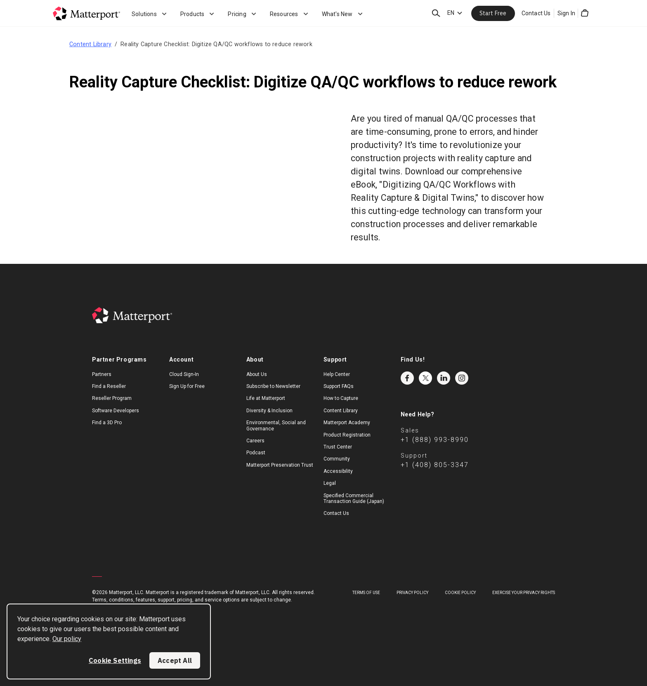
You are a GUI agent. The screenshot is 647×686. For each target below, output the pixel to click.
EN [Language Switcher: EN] (450, 12)
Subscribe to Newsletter (273, 386)
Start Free (493, 13)
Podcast (255, 453)
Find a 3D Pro (107, 422)
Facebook (407, 378)
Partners (101, 374)
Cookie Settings (115, 660)
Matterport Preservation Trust (279, 465)
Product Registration (347, 435)
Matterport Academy (347, 422)
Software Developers (115, 410)
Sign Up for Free (187, 386)
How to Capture (341, 398)
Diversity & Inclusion (269, 410)
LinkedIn (443, 378)
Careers (255, 441)
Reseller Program (112, 398)
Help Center (337, 374)
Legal (330, 483)
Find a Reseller (109, 386)
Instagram (461, 378)
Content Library (90, 44)
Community (337, 459)
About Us (256, 374)
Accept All (175, 660)
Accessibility (338, 471)
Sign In (566, 13)
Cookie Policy (460, 592)
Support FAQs (339, 386)
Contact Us (536, 13)
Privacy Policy (412, 592)
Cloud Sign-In (184, 374)
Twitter (425, 378)
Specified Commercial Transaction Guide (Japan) (354, 498)
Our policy (66, 639)
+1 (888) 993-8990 (435, 440)
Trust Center (338, 447)
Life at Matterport (265, 398)
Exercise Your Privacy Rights (523, 592)
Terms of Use (366, 592)
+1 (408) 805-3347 (435, 465)
